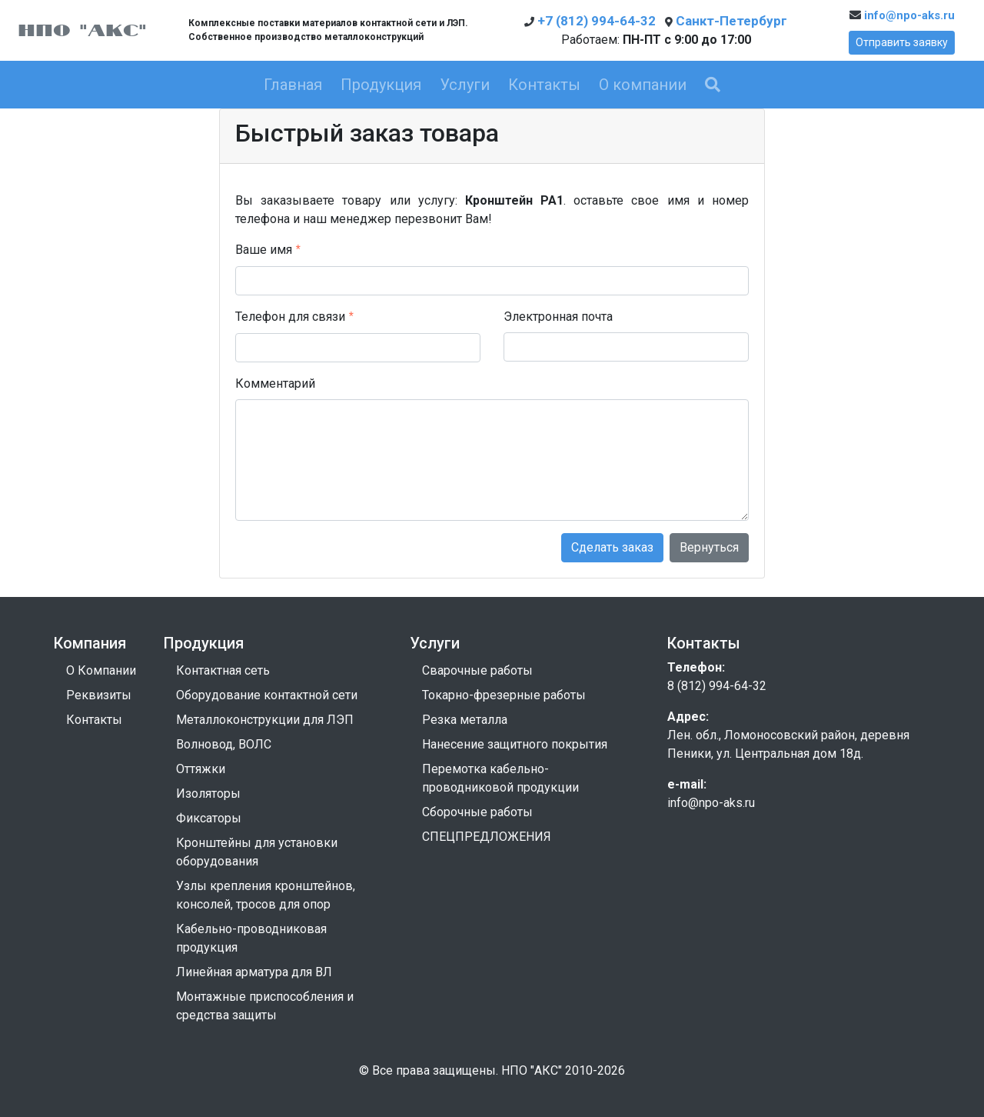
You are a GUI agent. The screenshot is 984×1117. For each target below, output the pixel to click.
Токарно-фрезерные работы (504, 695)
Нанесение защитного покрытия (514, 744)
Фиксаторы (208, 818)
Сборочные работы (477, 812)
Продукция (381, 84)
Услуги (465, 84)
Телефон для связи (290, 316)
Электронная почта (558, 316)
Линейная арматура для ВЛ (254, 972)
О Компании (101, 670)
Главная (293, 84)
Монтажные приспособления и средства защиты (265, 1005)
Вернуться (709, 547)
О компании (642, 84)
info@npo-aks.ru (902, 15)
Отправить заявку (902, 42)
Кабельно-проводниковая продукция (251, 938)
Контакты (544, 84)
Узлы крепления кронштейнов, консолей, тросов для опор (265, 895)
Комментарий (275, 383)
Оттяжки (200, 769)
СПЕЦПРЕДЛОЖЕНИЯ (486, 836)
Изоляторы (208, 793)
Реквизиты (98, 695)
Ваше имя (263, 249)
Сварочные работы (477, 670)
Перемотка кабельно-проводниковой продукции (500, 778)
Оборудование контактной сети (266, 695)
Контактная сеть (223, 670)
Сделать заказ (612, 547)
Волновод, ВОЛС (223, 744)
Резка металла (464, 719)
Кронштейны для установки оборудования (256, 852)
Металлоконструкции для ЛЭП (265, 719)
